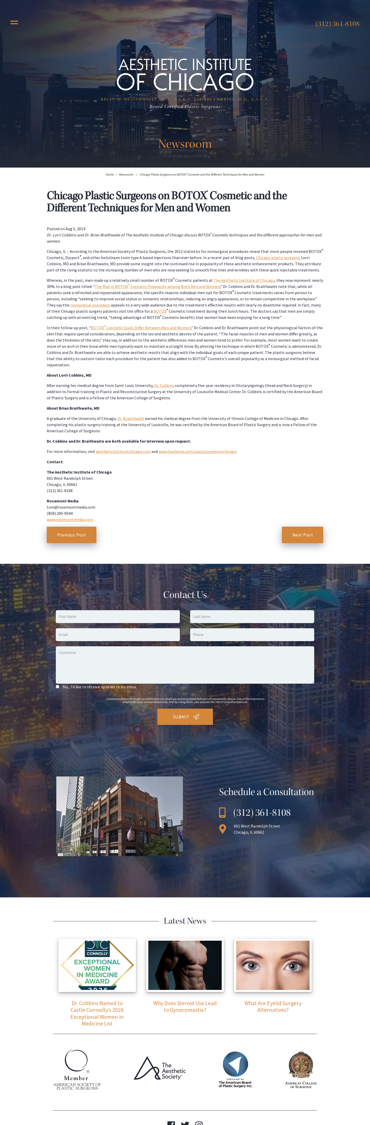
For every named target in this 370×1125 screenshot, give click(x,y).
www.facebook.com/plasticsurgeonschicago (197, 451)
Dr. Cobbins (164, 385)
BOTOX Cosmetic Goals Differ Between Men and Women (141, 327)
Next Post (302, 535)
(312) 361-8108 (337, 23)
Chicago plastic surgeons (278, 257)
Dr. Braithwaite (131, 418)
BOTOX (159, 311)
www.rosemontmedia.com (70, 519)
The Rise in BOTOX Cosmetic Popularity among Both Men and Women (157, 286)
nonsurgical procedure (90, 305)
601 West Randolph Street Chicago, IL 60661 (257, 829)
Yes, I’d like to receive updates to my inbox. (100, 686)
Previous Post (71, 535)
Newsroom (126, 174)
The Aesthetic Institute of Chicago (244, 280)
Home (110, 174)
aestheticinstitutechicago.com (123, 451)
